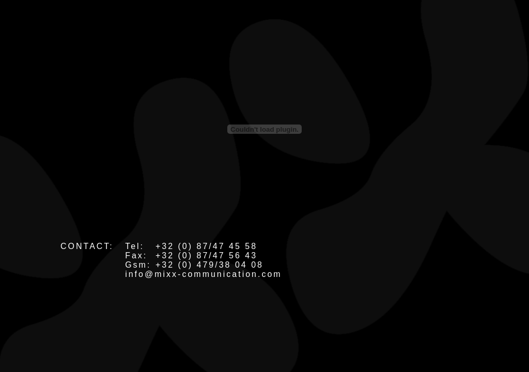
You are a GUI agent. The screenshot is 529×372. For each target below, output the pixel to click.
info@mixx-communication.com (203, 274)
